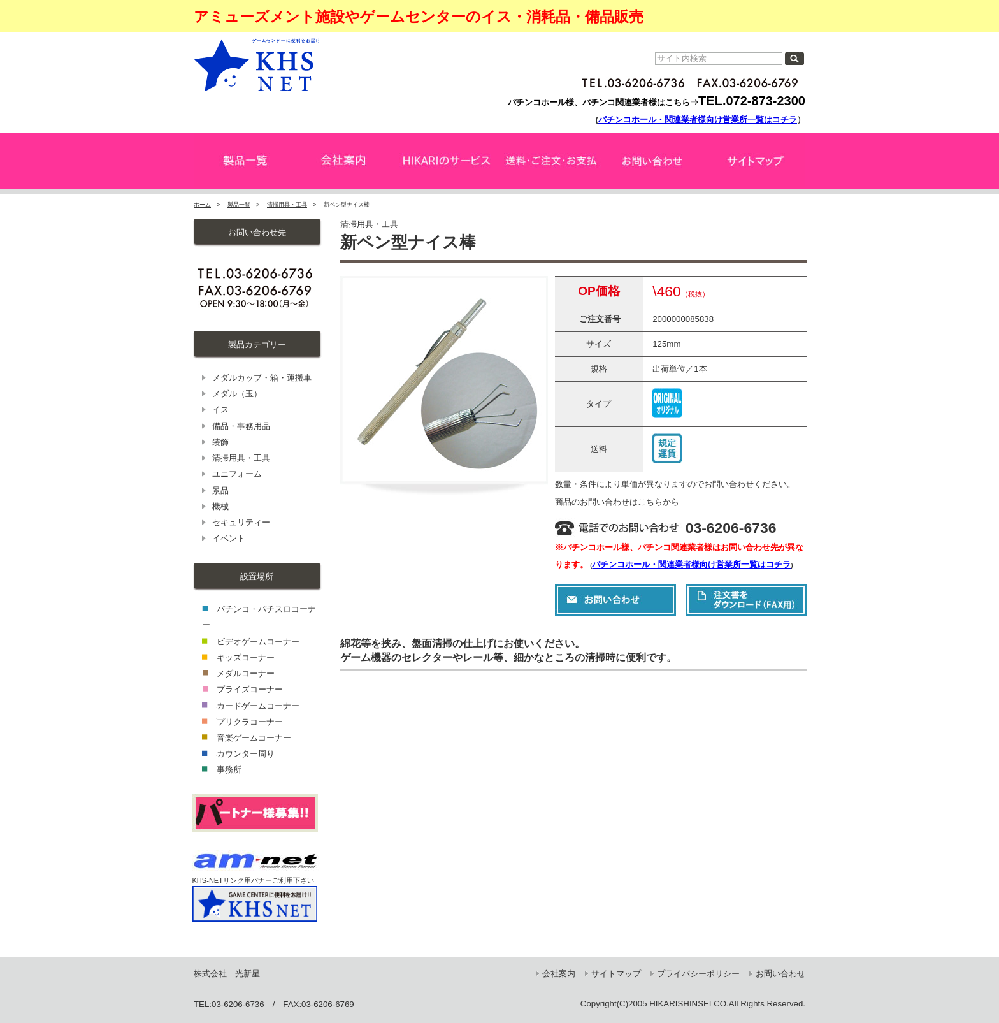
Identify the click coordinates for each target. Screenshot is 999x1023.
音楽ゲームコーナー (254, 738)
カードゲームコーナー (258, 706)
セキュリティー (241, 522)
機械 (220, 506)
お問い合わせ (780, 973)
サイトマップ (616, 973)
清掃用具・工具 (287, 204)
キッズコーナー (246, 657)
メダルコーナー (246, 673)
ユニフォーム (237, 474)
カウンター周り (246, 753)
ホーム (202, 204)
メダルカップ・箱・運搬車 (262, 377)
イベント (228, 538)
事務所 (229, 769)
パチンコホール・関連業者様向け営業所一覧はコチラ (697, 119)
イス (220, 409)
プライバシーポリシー (698, 973)
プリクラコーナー (250, 722)
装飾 (220, 442)
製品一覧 (238, 204)
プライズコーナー (250, 689)
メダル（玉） (237, 393)
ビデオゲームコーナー (258, 641)
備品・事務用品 (241, 426)
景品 (220, 490)
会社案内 (558, 973)
